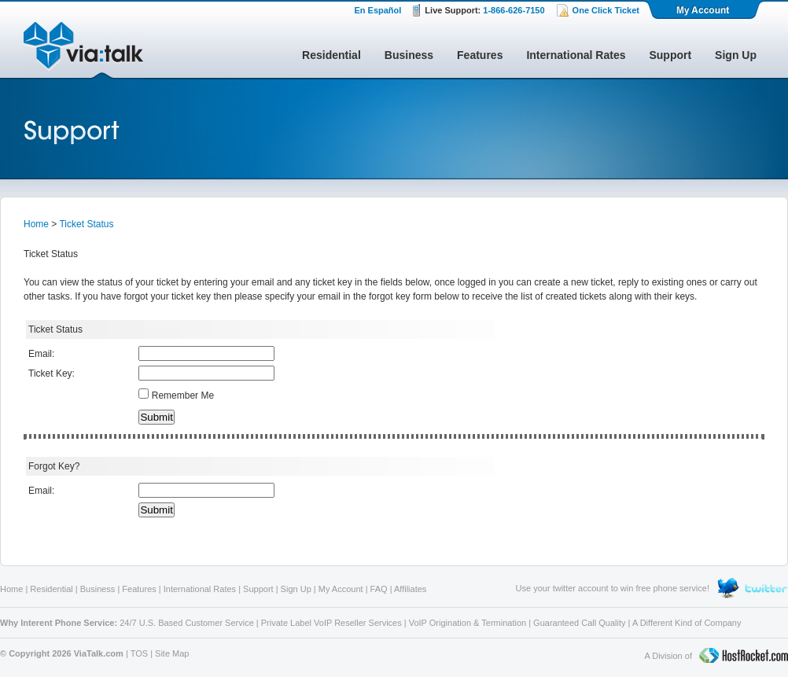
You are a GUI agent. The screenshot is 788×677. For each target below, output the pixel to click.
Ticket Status (86, 224)
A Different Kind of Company (687, 622)
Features (480, 55)
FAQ (379, 589)
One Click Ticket (606, 10)
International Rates (575, 55)
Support (670, 55)
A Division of (716, 656)
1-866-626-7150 (513, 10)
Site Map (172, 653)
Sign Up (736, 55)
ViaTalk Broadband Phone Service (83, 50)
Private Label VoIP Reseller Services (331, 622)
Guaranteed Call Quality (579, 622)
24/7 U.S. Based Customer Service (187, 622)
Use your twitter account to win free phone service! (612, 588)
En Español (377, 10)
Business (409, 55)
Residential (331, 55)
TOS (139, 653)
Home (36, 224)
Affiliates (410, 589)
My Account (703, 9)
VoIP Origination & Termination (467, 622)
